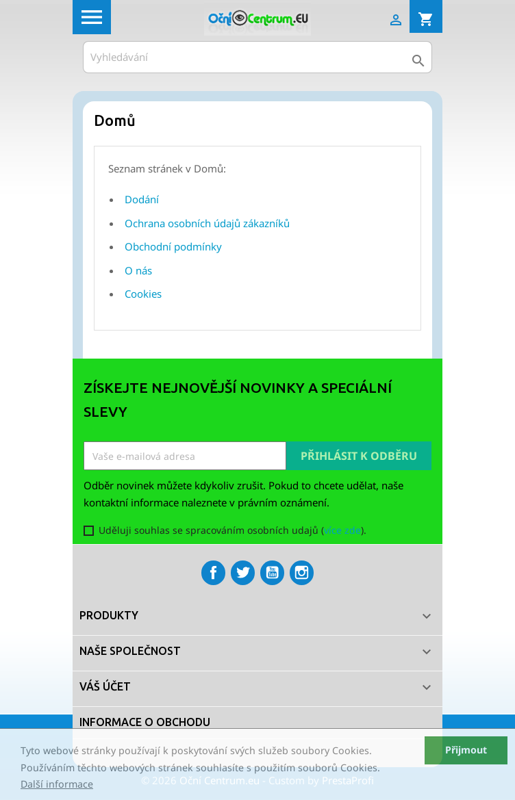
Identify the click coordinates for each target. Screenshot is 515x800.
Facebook (213, 572)
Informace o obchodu (144, 722)
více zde (342, 530)
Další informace (57, 783)
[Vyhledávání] (257, 57)
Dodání (142, 199)
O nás (138, 270)
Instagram (302, 572)
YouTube (272, 572)
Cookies (143, 293)
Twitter (243, 572)
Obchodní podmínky (173, 246)
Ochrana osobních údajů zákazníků (207, 223)
